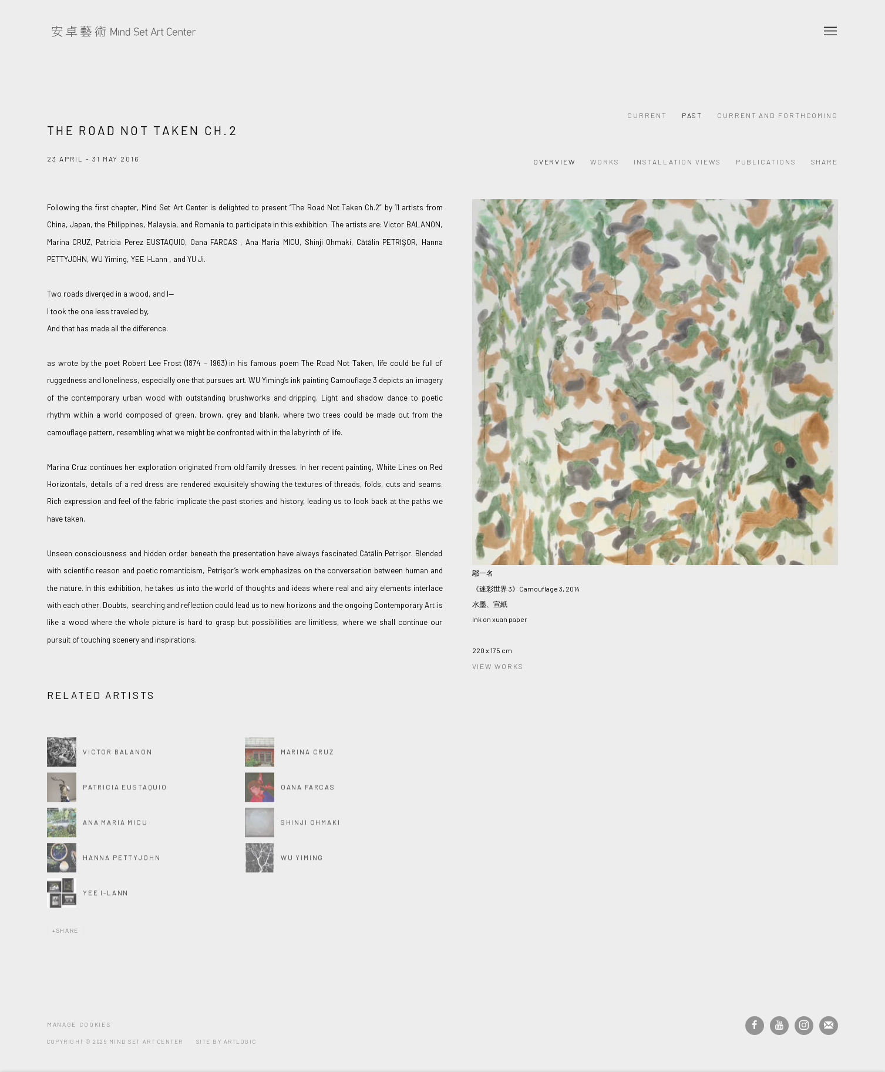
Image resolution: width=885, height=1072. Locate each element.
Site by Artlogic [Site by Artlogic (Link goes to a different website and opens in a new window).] (226, 1041)
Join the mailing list (828, 1025)
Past (692, 115)
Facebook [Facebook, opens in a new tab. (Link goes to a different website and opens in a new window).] (754, 1025)
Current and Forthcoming (777, 115)
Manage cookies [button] (78, 1024)
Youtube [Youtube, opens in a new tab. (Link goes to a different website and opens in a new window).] (779, 1025)
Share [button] (825, 161)
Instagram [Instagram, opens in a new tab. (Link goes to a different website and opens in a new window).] (804, 1025)
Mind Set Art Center (123, 31)
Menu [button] (829, 32)
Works (605, 161)
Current (647, 115)
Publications (766, 161)
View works (498, 666)
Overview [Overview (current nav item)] (554, 161)
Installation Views (677, 161)
